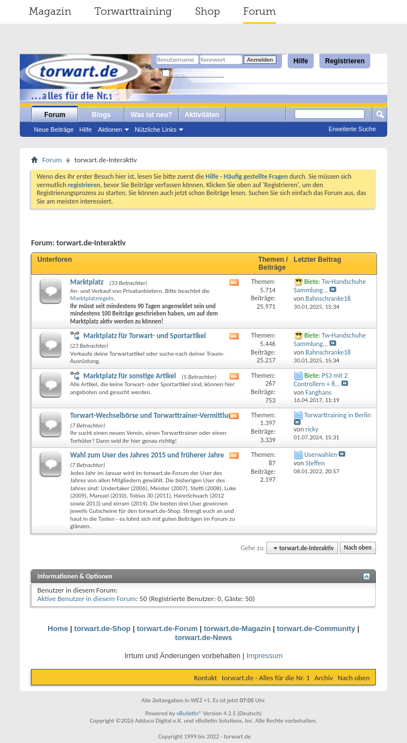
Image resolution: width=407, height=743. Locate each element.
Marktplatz (86, 282)
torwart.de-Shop (102, 628)
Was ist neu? (151, 115)
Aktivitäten (202, 115)
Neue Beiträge (53, 129)
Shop (207, 11)
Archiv (323, 677)
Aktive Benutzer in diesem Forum (86, 598)
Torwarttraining (133, 11)
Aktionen (110, 129)
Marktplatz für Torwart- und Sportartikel (144, 335)
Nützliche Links (155, 129)
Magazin (50, 11)
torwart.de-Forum (167, 628)
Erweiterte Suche (352, 129)
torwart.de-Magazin (237, 628)
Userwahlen (320, 455)
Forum (259, 11)
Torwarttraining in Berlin (337, 415)
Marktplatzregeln (92, 298)
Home (57, 628)
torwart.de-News (203, 637)
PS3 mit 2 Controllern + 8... (321, 380)
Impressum (264, 655)
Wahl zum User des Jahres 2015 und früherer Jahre (147, 455)
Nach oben (357, 548)
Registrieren (345, 61)
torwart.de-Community (316, 628)
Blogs (101, 115)
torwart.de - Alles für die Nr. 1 (266, 677)
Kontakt (205, 677)
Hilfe (300, 61)
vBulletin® (189, 713)
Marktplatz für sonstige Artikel (129, 376)
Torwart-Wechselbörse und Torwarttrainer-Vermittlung (153, 415)
